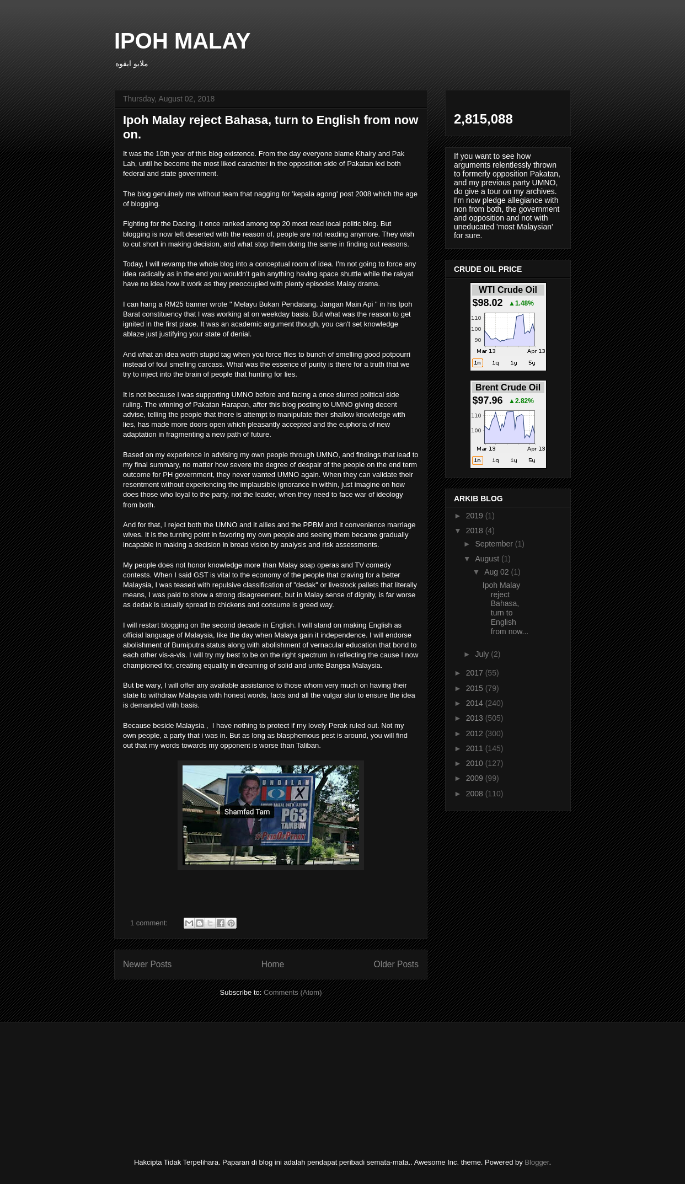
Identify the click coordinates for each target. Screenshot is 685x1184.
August (488, 558)
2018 (475, 530)
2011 (475, 748)
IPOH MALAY (182, 41)
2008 (475, 793)
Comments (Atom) (293, 992)
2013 (475, 718)
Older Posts (396, 964)
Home (273, 964)
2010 (475, 763)
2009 (475, 778)
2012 (475, 733)
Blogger (537, 1162)
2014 (475, 703)
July (483, 654)
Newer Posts (147, 964)
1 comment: (150, 923)
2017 (475, 672)
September (495, 543)
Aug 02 (497, 571)
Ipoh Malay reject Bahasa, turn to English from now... (505, 608)
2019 (475, 515)
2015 (475, 688)
